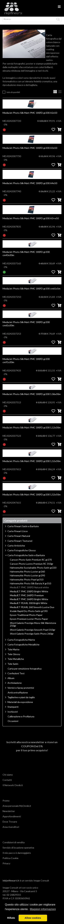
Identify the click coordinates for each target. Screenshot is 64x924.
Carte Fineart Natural (19, 539)
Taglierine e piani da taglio (21, 700)
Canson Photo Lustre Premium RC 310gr (31, 566)
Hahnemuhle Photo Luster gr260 (27, 574)
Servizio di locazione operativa (18, 850)
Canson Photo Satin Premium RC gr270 (31, 562)
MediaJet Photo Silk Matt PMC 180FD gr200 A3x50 (30, 150)
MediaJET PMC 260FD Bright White (29, 602)
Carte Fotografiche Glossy (22, 553)
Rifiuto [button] (11, 918)
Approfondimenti (12, 819)
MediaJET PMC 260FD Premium (27, 598)
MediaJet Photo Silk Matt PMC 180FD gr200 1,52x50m (32, 497)
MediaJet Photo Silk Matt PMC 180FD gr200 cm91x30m (26, 364)
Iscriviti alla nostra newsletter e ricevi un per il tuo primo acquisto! (32, 749)
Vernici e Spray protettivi (21, 690)
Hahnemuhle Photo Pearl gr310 (26, 582)
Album (11, 681)
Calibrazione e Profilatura (21, 719)
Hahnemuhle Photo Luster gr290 (27, 578)
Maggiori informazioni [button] (43, 909)
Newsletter (9, 814)
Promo (6, 803)
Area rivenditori (11, 829)
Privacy (6, 866)
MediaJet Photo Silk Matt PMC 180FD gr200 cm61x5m (31, 291)
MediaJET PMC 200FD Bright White (29, 594)
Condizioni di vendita (14, 845)
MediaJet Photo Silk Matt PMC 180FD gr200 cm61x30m (26, 327)
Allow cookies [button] (33, 918)
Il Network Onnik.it (13, 788)
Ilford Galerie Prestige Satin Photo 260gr (32, 636)
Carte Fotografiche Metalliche (23, 647)
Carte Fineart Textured (20, 543)
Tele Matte (13, 652)
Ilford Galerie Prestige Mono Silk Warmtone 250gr (33, 627)
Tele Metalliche (16, 662)
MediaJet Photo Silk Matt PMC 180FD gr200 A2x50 (30, 115)
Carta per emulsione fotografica (24, 671)
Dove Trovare (10, 824)
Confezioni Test (16, 676)
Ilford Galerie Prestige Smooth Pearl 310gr (32, 632)
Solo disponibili (13, 95)
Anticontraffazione (18, 695)
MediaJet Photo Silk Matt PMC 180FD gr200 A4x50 (30, 186)
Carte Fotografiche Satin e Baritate (26, 558)
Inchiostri (13, 714)
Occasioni (13, 724)
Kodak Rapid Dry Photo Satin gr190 (28, 614)
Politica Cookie (10, 861)
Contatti (7, 782)
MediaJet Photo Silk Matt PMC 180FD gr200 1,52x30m (32, 464)
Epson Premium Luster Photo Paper (29, 622)
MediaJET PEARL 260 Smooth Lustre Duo (32, 610)
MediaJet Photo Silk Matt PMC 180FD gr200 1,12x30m (32, 430)
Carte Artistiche (16, 548)
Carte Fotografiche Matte (21, 642)
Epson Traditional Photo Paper (26, 618)
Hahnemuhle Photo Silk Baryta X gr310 (30, 586)
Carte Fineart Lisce (18, 534)
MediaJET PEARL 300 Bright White (28, 606)
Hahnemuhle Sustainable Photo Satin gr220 (33, 570)
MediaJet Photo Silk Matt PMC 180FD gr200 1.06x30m (32, 397)
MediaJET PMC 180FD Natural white (29, 590)
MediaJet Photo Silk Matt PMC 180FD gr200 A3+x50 (31, 221)
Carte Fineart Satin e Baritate (23, 529)
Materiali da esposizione (20, 705)
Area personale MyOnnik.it (17, 808)
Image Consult (41, 883)
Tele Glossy (14, 657)
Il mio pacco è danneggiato (17, 855)
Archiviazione (15, 685)
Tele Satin (13, 666)
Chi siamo (8, 777)
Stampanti (13, 709)
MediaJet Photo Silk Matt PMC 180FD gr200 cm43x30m (26, 256)
